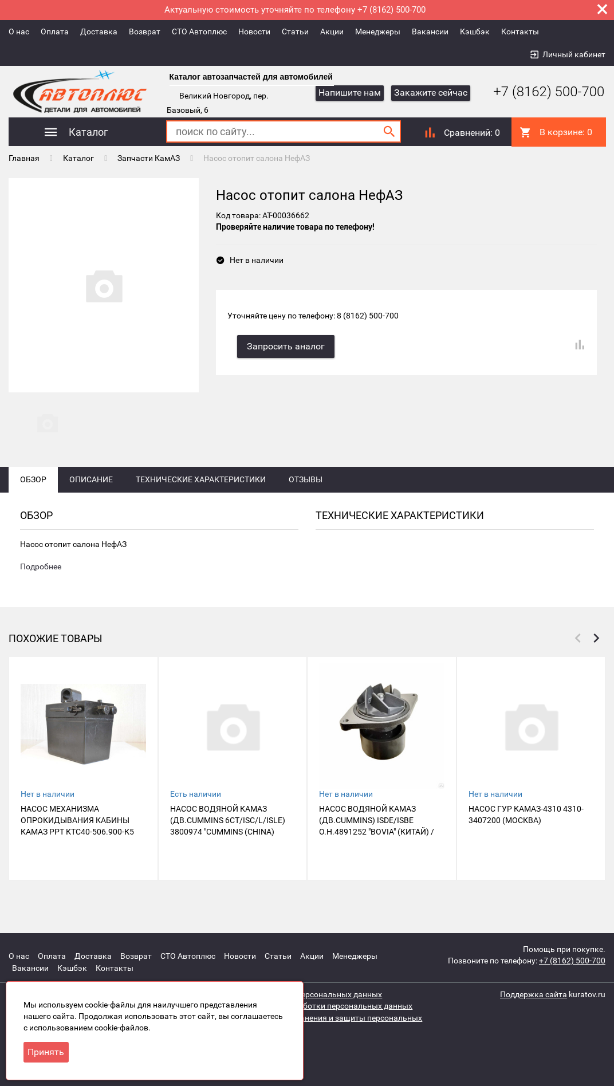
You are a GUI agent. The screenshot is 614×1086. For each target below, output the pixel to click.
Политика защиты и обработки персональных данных (309, 1005)
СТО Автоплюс (199, 31)
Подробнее (40, 582)
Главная (24, 157)
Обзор (33, 493)
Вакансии (430, 31)
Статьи (295, 31)
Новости (254, 31)
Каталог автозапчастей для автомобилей (251, 76)
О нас (19, 31)
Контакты (520, 31)
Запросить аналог (287, 343)
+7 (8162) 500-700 (540, 92)
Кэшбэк (475, 31)
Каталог (78, 157)
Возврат (144, 31)
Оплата (55, 31)
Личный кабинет (573, 54)
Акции (332, 31)
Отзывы (305, 493)
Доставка (98, 31)
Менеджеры (377, 31)
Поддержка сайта (533, 994)
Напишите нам (349, 92)
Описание (91, 493)
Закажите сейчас (430, 92)
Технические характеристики (201, 493)
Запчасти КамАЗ (148, 157)
